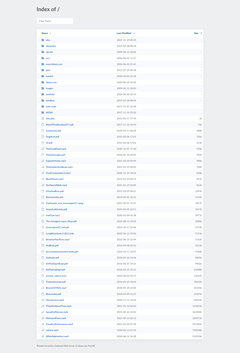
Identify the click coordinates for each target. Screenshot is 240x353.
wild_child (48, 106)
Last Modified (124, 33)
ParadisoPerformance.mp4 (57, 324)
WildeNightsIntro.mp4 (55, 336)
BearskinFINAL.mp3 (53, 287)
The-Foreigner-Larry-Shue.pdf (58, 221)
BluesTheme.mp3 (52, 179)
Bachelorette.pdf (52, 197)
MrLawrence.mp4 (52, 299)
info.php (47, 118)
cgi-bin (47, 51)
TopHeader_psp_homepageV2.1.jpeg (62, 203)
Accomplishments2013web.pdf (59, 251)
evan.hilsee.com (51, 64)
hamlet (47, 76)
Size (196, 33)
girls (45, 70)
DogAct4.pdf (50, 136)
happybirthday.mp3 (53, 160)
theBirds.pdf (49, 245)
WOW (47, 112)
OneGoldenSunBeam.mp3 (56, 167)
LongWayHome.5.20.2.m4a (57, 233)
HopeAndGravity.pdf (54, 209)
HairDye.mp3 (50, 215)
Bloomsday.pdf (51, 293)
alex (45, 39)
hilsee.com (49, 82)
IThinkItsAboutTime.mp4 (56, 305)
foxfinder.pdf (50, 257)
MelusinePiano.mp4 (53, 318)
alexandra (48, 45)
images (47, 88)
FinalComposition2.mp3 (55, 173)
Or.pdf (46, 142)
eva (45, 58)
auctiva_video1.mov (53, 275)
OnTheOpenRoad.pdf (54, 263)
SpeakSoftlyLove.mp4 (54, 311)
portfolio (48, 94)
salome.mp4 (49, 330)
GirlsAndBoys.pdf (52, 191)
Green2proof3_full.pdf (55, 227)
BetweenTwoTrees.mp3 (55, 239)
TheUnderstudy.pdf (53, 281)
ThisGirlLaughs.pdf (53, 154)
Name (45, 33)
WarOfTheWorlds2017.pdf (57, 124)
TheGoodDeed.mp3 (53, 148)
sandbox (47, 100)
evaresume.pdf (51, 130)
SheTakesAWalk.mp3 (54, 185)
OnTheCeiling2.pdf (53, 269)
